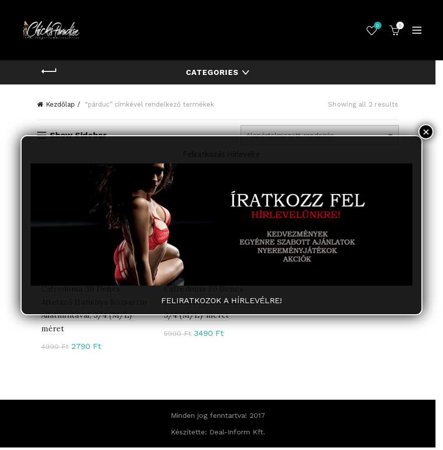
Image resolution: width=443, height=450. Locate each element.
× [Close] (426, 132)
